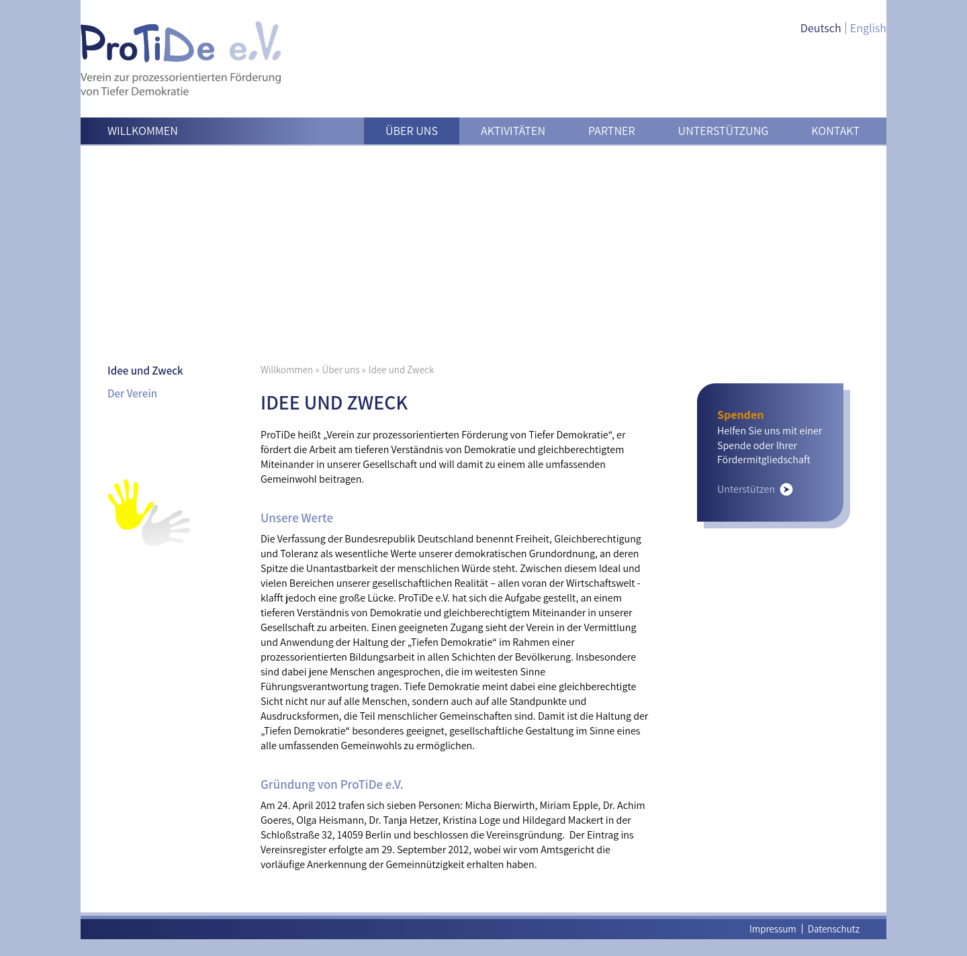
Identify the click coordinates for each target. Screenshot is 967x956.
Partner (611, 130)
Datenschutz (834, 929)
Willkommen (142, 130)
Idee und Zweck (145, 370)
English (868, 28)
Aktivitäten (513, 130)
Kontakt (835, 130)
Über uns (411, 130)
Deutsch (820, 28)
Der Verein (132, 393)
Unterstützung (723, 130)
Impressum (772, 929)
